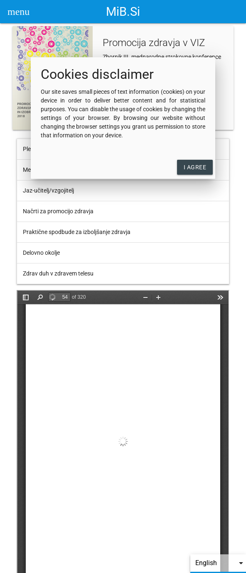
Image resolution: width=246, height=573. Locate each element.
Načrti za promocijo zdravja (58, 211)
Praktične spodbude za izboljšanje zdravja (76, 232)
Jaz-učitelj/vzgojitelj (48, 190)
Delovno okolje (41, 252)
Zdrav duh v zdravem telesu (58, 273)
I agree (195, 167)
